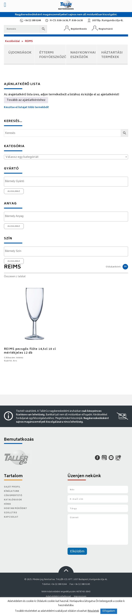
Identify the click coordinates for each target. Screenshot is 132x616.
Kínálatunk (11, 491)
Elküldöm (77, 551)
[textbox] (66, 157)
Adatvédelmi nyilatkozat (58, 596)
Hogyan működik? (15, 508)
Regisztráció (106, 29)
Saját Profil (12, 487)
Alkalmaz (14, 191)
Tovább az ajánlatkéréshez (26, 100)
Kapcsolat (11, 517)
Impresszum (80, 596)
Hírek (7, 504)
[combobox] (66, 157)
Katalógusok (13, 500)
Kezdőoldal (12, 41)
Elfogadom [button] (108, 611)
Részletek (93, 611)
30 (125, 266)
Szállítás (10, 512)
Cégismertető (13, 495)
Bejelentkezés (79, 29)
